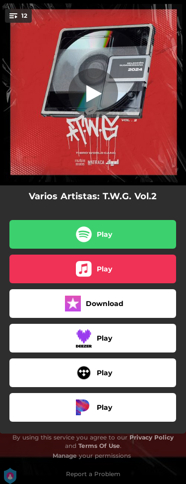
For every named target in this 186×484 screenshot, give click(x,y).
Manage (65, 455)
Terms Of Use (99, 445)
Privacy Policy (151, 437)
